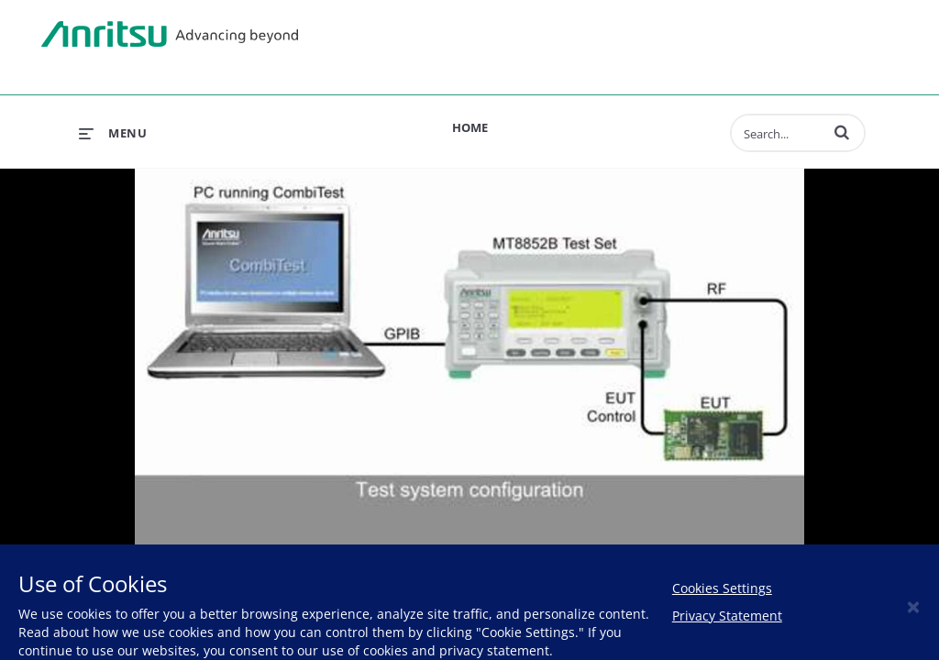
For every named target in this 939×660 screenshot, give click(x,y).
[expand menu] (112, 133)
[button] (841, 132)
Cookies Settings (722, 588)
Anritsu (169, 35)
